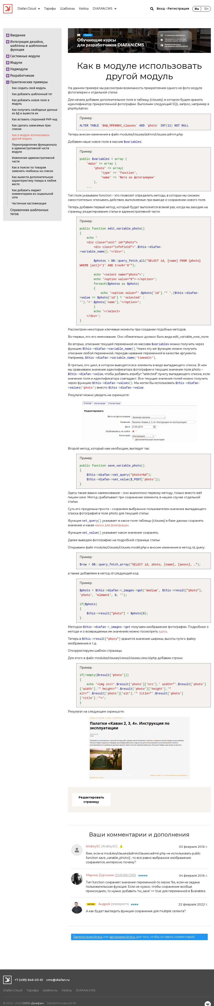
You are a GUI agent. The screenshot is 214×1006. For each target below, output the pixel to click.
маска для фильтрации (112, 525)
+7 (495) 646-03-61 (29, 980)
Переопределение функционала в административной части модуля (34, 148)
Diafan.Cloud (12, 990)
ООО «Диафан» (33, 1003)
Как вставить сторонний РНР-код (34, 119)
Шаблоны (50, 990)
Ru (197, 9)
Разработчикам (20, 75)
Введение (16, 35)
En (206, 9)
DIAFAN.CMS (86, 990)
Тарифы (32, 990)
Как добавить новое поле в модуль (30, 102)
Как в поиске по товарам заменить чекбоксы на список (32, 169)
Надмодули (17, 69)
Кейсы (67, 990)
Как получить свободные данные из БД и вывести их (34, 111)
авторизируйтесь (122, 937)
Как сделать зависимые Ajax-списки (32, 127)
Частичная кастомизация (29, 203)
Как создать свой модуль (29, 88)
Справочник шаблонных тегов (29, 212)
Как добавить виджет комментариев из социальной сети (32, 194)
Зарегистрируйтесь (87, 937)
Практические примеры (27, 82)
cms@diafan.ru (58, 980)
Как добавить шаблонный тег (32, 94)
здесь (163, 631)
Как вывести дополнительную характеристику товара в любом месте (34, 180)
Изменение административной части (33, 159)
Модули (14, 62)
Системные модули (23, 56)
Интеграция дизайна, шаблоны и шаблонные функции (27, 45)
